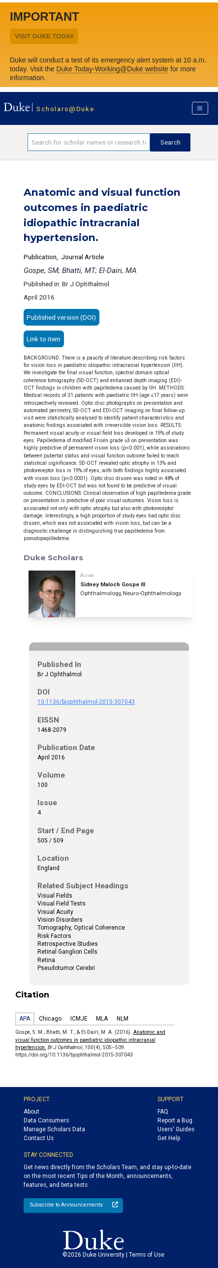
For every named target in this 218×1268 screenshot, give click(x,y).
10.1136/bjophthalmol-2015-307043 (86, 701)
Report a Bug (174, 1120)
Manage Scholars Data (54, 1129)
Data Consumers (46, 1120)
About (31, 1111)
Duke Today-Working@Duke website (112, 69)
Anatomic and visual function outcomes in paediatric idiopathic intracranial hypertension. (90, 1039)
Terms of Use (146, 1254)
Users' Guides (175, 1129)
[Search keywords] (89, 142)
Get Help (168, 1138)
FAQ (162, 1111)
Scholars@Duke (65, 109)
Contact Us (39, 1138)
